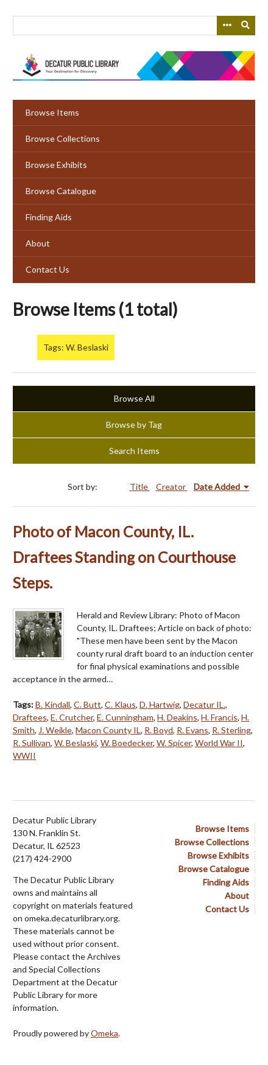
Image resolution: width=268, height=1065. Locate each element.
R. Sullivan (32, 743)
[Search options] (226, 25)
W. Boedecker (126, 743)
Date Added (218, 486)
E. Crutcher (72, 717)
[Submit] (246, 25)
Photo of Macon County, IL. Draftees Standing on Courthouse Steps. (124, 557)
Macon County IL (108, 730)
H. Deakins (177, 717)
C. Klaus (120, 704)
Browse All (134, 398)
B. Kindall (52, 704)
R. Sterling (231, 730)
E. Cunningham (125, 717)
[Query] (134, 25)
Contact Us (47, 269)
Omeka (104, 1033)
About (38, 243)
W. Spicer (174, 743)
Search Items (134, 450)
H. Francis (219, 717)
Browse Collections (63, 138)
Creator (172, 486)
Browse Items (52, 112)
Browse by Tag (134, 424)
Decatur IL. (204, 704)
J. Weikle (55, 730)
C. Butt (87, 704)
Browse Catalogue (61, 191)
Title (140, 486)
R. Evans (192, 730)
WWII (24, 755)
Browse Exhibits (56, 164)
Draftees (30, 717)
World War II (219, 743)
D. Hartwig (159, 704)
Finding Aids (49, 217)
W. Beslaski (75, 743)
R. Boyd (158, 730)
